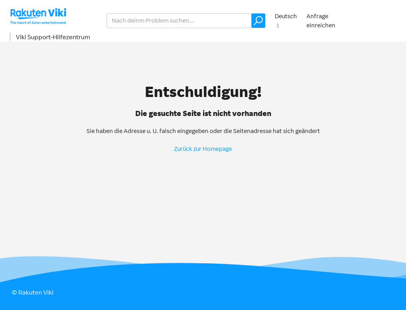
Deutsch (286, 16)
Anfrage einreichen (320, 20)
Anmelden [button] (381, 20)
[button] (258, 20)
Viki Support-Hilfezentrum (53, 37)
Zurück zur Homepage (203, 148)
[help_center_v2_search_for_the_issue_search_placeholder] (186, 20)
